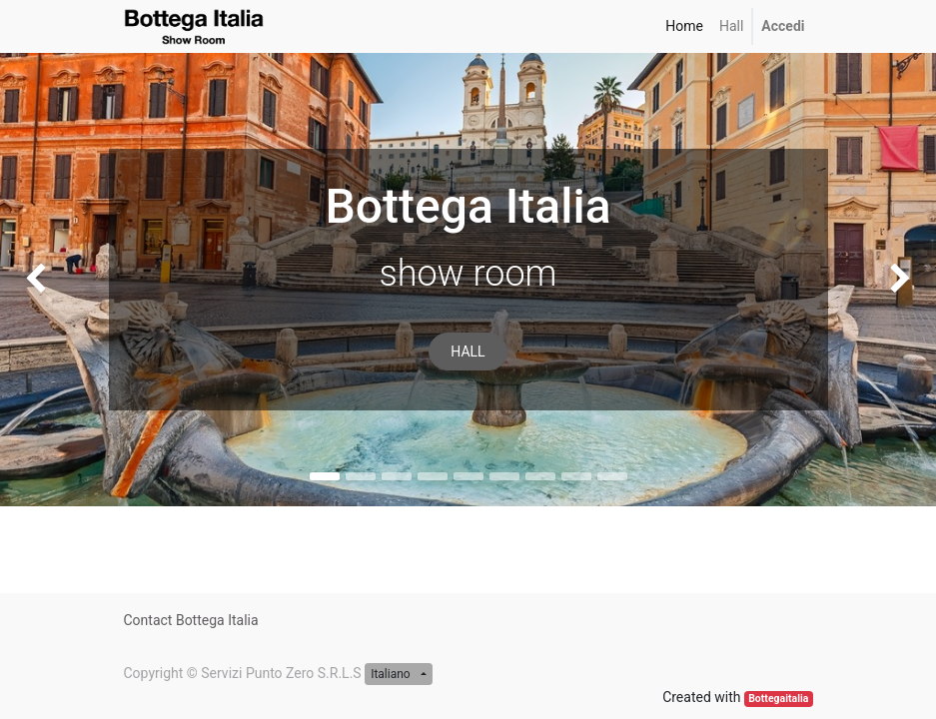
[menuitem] (684, 26)
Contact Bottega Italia (191, 620)
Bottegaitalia (778, 698)
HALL (467, 352)
